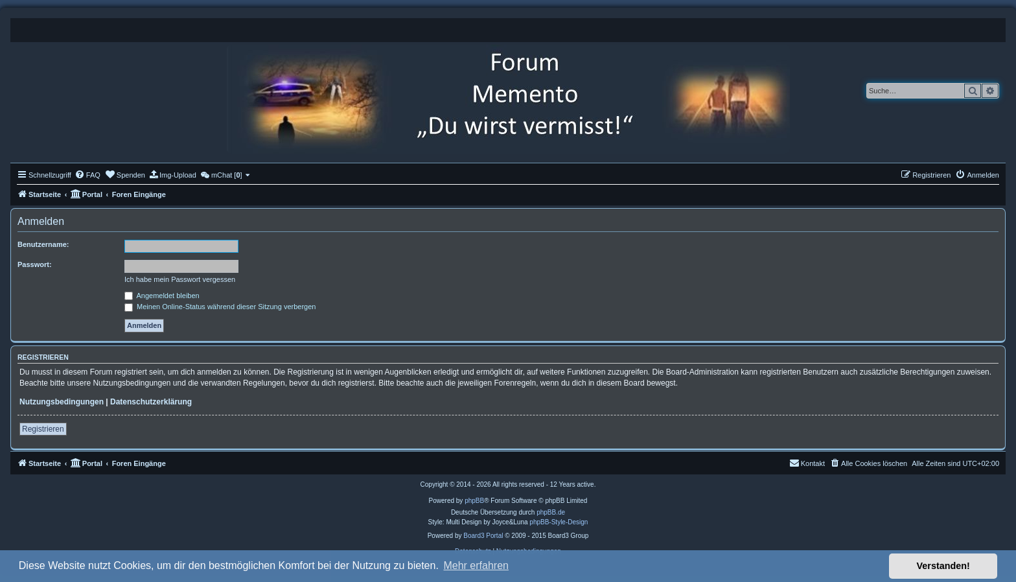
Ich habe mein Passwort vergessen (179, 279)
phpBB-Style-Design (558, 522)
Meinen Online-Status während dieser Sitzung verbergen (220, 306)
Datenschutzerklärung (151, 401)
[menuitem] (87, 175)
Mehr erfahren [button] (476, 565)
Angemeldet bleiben (162, 295)
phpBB (474, 500)
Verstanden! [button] (943, 566)
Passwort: (34, 264)
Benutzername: (43, 244)
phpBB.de (551, 512)
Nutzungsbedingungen (61, 401)
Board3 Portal (483, 535)
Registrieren (43, 429)
